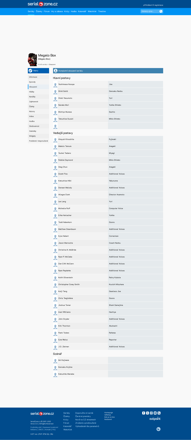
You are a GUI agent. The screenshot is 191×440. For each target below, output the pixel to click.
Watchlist (92, 11)
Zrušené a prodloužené (85, 422)
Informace (33, 77)
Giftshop (107, 415)
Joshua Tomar (64, 305)
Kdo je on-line (109, 417)
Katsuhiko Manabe (66, 374)
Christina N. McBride (67, 250)
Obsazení (33, 87)
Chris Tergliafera (65, 298)
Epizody (32, 82)
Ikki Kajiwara (63, 360)
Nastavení (108, 419)
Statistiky (32, 131)
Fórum (47, 11)
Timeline (102, 11)
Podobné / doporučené (38, 141)
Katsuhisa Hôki (64, 180)
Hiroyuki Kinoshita (66, 139)
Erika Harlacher (64, 215)
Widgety (32, 136)
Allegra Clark (64, 194)
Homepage (108, 412)
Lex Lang (62, 201)
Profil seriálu (42, 64)
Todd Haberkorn (65, 222)
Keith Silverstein (65, 277)
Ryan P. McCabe (65, 256)
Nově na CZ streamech (85, 419)
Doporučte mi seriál (84, 412)
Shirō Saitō (63, 91)
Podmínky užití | (37, 427)
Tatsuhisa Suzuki (65, 118)
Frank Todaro (63, 332)
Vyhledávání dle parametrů (87, 426)
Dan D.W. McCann (66, 263)
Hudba (74, 11)
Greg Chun (62, 167)
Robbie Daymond (65, 160)
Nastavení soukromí (50, 427)
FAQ (54, 429)
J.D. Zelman (63, 346)
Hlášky (31, 92)
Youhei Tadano (64, 153)
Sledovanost (34, 126)
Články (39, 11)
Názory (32, 111)
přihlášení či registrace (153, 5)
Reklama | (34, 429)
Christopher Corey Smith (69, 284)
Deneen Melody (65, 187)
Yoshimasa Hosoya (66, 84)
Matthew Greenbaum (67, 229)
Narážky (32, 97)
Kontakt (48, 429)
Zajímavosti (33, 101)
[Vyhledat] (160, 11)
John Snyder (63, 319)
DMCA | (42, 429)
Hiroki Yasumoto (65, 98)
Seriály (31, 11)
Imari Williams (64, 312)
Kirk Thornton (64, 326)
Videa (31, 116)
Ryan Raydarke (64, 270)
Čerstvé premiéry (83, 416)
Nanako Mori (63, 105)
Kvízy (66, 11)
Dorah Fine (63, 173)
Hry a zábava (57, 11)
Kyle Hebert (63, 236)
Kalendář (82, 11)
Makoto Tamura (64, 146)
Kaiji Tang (62, 291)
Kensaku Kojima (65, 367)
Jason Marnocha (65, 243)
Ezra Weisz (63, 339)
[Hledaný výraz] (152, 11)
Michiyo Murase (65, 112)
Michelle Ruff (64, 208)
